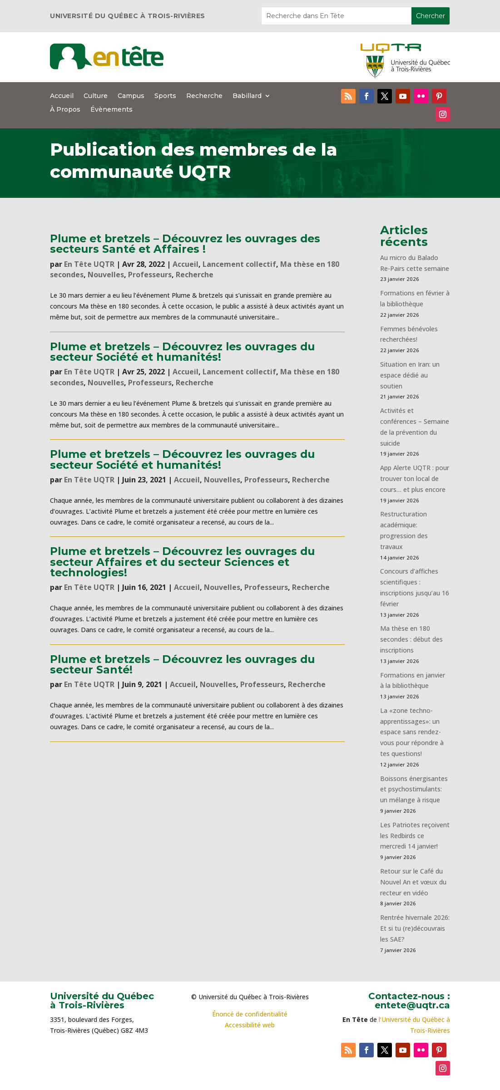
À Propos (65, 109)
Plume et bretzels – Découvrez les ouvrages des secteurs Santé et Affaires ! (185, 243)
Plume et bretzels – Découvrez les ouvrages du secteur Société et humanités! (182, 351)
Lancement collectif (239, 264)
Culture (96, 96)
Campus (131, 96)
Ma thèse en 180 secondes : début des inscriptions (411, 639)
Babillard (247, 96)
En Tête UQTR (89, 264)
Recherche (204, 96)
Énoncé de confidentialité (249, 1014)
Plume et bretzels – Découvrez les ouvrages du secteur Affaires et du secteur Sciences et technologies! (182, 562)
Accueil (62, 96)
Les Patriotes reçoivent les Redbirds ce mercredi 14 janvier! (415, 835)
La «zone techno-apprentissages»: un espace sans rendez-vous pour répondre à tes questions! (412, 732)
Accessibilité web (250, 1025)
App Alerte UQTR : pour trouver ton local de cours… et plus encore (414, 478)
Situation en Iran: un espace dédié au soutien (410, 375)
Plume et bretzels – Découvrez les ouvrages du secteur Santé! (182, 664)
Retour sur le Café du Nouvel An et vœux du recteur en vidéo (413, 882)
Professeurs (150, 275)
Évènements (111, 109)
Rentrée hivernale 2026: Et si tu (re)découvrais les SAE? (415, 928)
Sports (165, 96)
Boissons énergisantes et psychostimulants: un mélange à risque (414, 789)
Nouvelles (106, 275)
